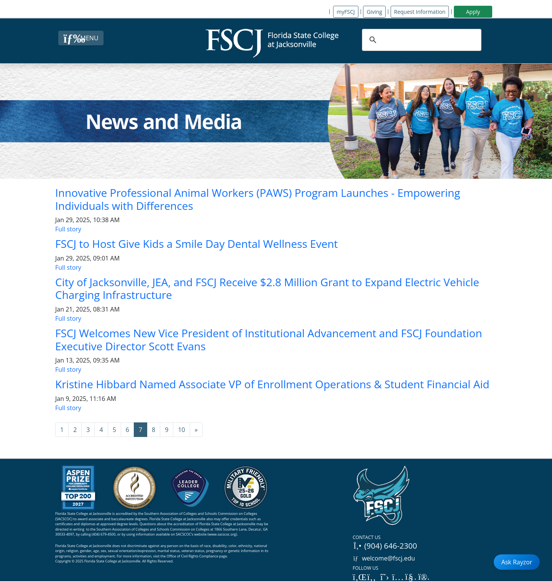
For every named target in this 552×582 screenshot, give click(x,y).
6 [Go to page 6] (127, 429)
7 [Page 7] (140, 429)
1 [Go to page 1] (62, 429)
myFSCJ (346, 11)
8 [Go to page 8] (153, 429)
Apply (473, 11)
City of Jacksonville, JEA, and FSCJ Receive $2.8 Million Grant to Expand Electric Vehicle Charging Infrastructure (267, 288)
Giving (374, 11)
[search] (420, 40)
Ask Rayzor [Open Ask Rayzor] (516, 562)
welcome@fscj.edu (384, 558)
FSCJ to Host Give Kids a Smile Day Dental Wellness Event (196, 243)
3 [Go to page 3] (88, 429)
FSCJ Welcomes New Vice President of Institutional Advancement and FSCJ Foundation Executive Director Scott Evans (268, 339)
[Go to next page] (196, 429)
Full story (68, 229)
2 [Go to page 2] (75, 429)
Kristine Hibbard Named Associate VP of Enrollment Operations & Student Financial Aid (272, 384)
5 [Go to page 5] (114, 429)
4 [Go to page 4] (101, 429)
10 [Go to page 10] (181, 429)
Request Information (419, 11)
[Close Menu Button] (80, 38)
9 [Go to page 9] (166, 429)
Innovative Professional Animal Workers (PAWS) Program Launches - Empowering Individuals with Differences (257, 199)
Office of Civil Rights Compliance (193, 556)
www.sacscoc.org (222, 534)
